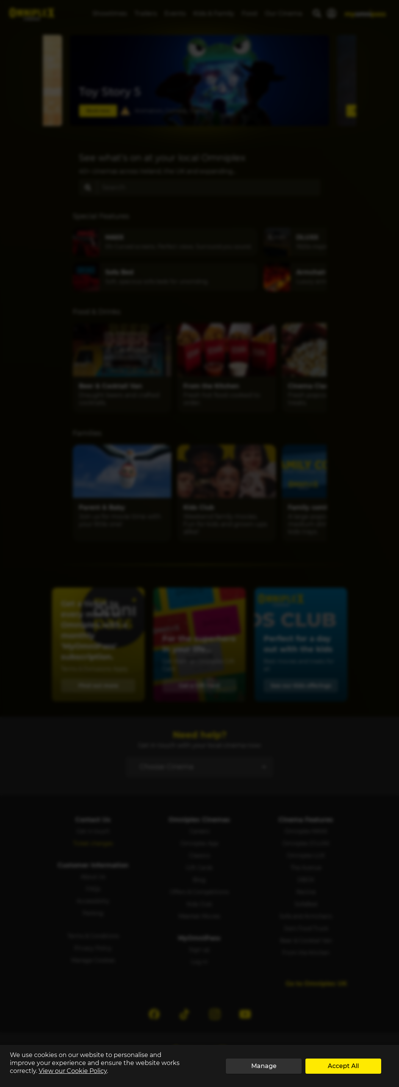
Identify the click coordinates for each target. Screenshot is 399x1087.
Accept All (343, 1066)
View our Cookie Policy (73, 1070)
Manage (264, 1066)
